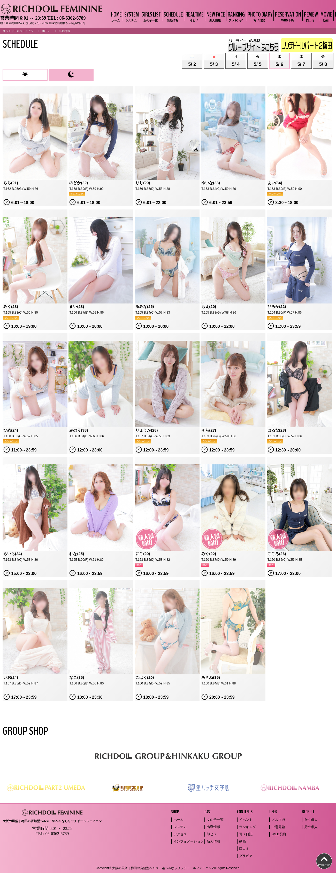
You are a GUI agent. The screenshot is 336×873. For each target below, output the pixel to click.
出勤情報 (213, 827)
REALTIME (194, 16)
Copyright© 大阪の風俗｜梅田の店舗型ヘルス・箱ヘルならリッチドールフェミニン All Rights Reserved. (168, 868)
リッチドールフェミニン (18, 31)
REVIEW (310, 16)
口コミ (244, 849)
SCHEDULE (172, 16)
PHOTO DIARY (259, 16)
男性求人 (311, 827)
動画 (242, 841)
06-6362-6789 (72, 18)
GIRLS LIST (150, 16)
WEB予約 (279, 834)
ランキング (247, 827)
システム (180, 827)
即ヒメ (212, 834)
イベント (246, 820)
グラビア (246, 856)
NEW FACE (215, 16)
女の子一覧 (215, 820)
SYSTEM (131, 16)
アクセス (180, 834)
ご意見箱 (278, 827)
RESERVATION (287, 16)
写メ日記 (246, 834)
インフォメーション (188, 841)
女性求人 (311, 820)
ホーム (46, 31)
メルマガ (278, 820)
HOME (116, 16)
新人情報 (213, 841)
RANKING (235, 16)
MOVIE (325, 16)
